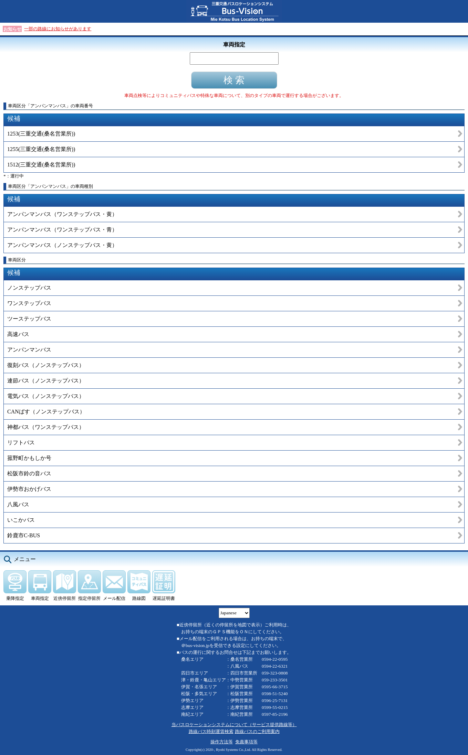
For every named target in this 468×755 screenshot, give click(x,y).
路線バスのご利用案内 (257, 731)
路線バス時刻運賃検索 (211, 731)
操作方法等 (221, 741)
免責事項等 (246, 741)
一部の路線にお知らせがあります (57, 28)
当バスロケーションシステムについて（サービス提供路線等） (234, 724)
